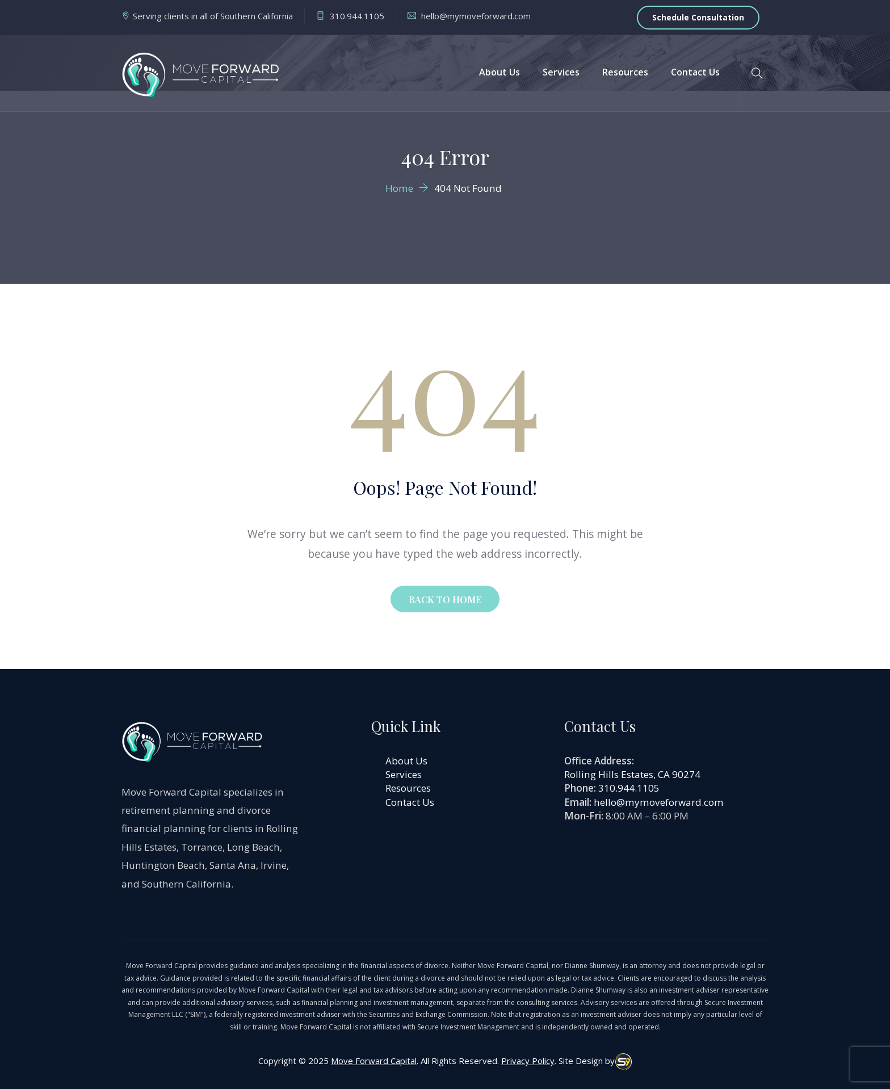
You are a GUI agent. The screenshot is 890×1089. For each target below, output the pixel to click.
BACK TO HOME (445, 600)
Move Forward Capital (374, 1060)
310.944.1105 (629, 787)
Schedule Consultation (698, 17)
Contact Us (695, 72)
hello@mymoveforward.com (659, 802)
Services (561, 72)
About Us (499, 72)
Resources (625, 72)
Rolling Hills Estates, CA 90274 (632, 774)
